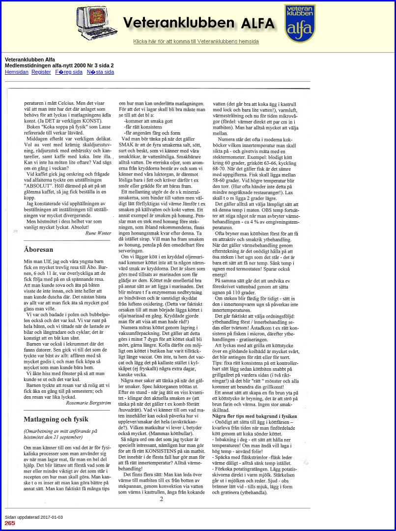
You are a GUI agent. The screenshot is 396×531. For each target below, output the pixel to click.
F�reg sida (68, 72)
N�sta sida (100, 72)
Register (41, 72)
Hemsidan (16, 72)
